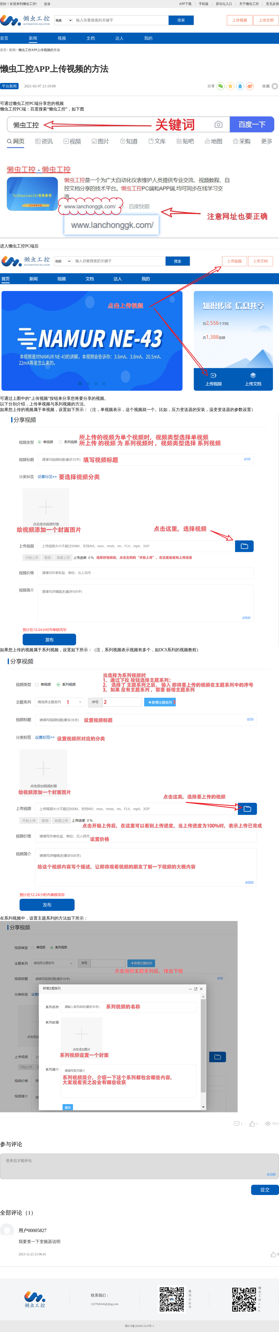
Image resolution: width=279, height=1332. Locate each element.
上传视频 (239, 20)
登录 (47, 4)
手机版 (204, 4)
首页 (4, 38)
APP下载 (185, 4)
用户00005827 (32, 1230)
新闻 (33, 38)
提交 (265, 1189)
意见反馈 (272, 4)
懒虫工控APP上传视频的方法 (39, 50)
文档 (90, 38)
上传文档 (266, 20)
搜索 (181, 20)
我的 (148, 38)
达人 (119, 38)
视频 (62, 38)
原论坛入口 (224, 4)
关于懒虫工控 (249, 4)
